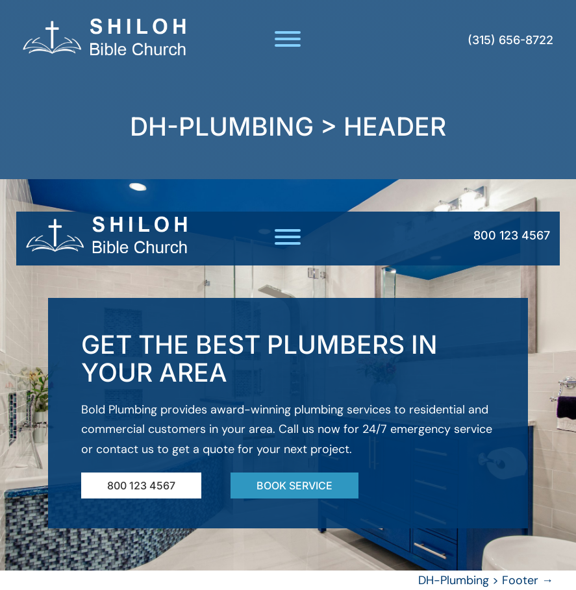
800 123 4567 (511, 235)
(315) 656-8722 (510, 40)
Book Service (294, 485)
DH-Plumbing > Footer (485, 580)
